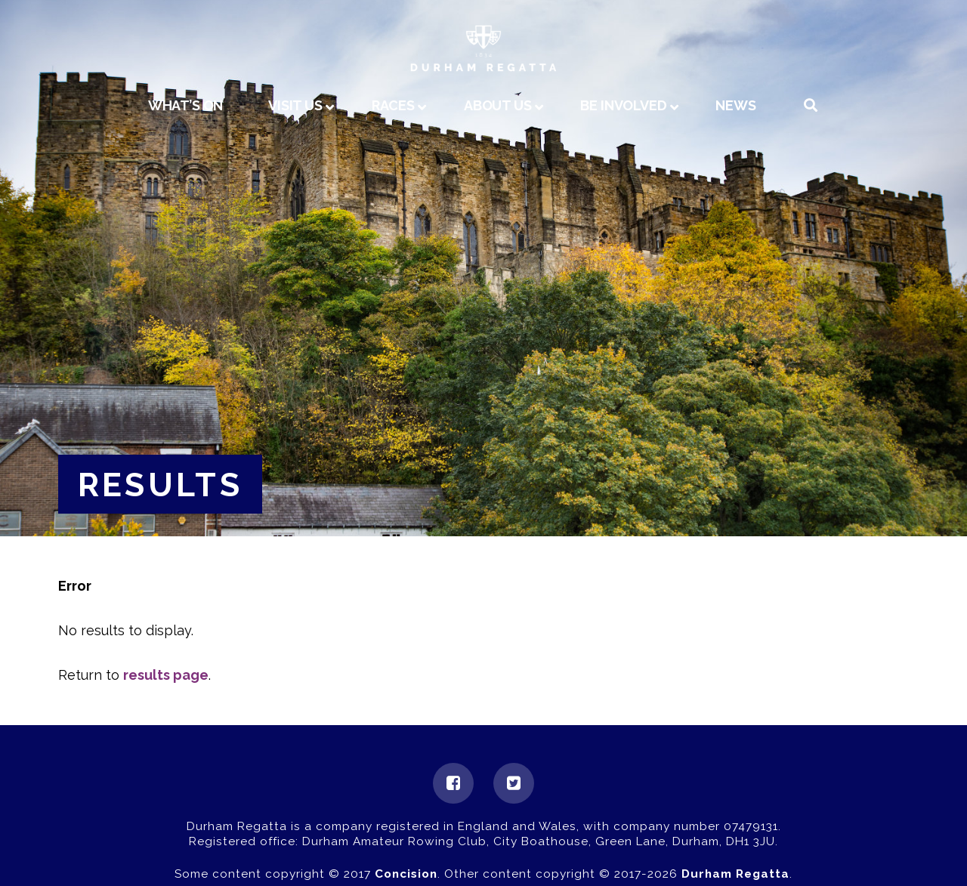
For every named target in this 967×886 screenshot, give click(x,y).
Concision (406, 874)
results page (166, 675)
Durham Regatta (735, 874)
